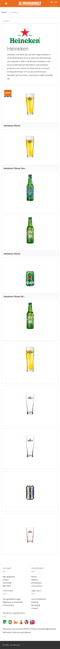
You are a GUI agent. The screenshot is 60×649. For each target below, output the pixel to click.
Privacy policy (8, 605)
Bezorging (35, 605)
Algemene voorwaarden (13, 602)
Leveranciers (36, 586)
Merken (34, 579)
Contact (34, 608)
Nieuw (34, 576)
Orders (6, 579)
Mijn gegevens (9, 576)
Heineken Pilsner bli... (14, 296)
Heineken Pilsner (12, 125)
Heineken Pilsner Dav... (15, 168)
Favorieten (7, 583)
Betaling (34, 602)
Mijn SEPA (7, 586)
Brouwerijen (36, 583)
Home (3, 12)
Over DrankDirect (38, 599)
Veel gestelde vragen (12, 599)
